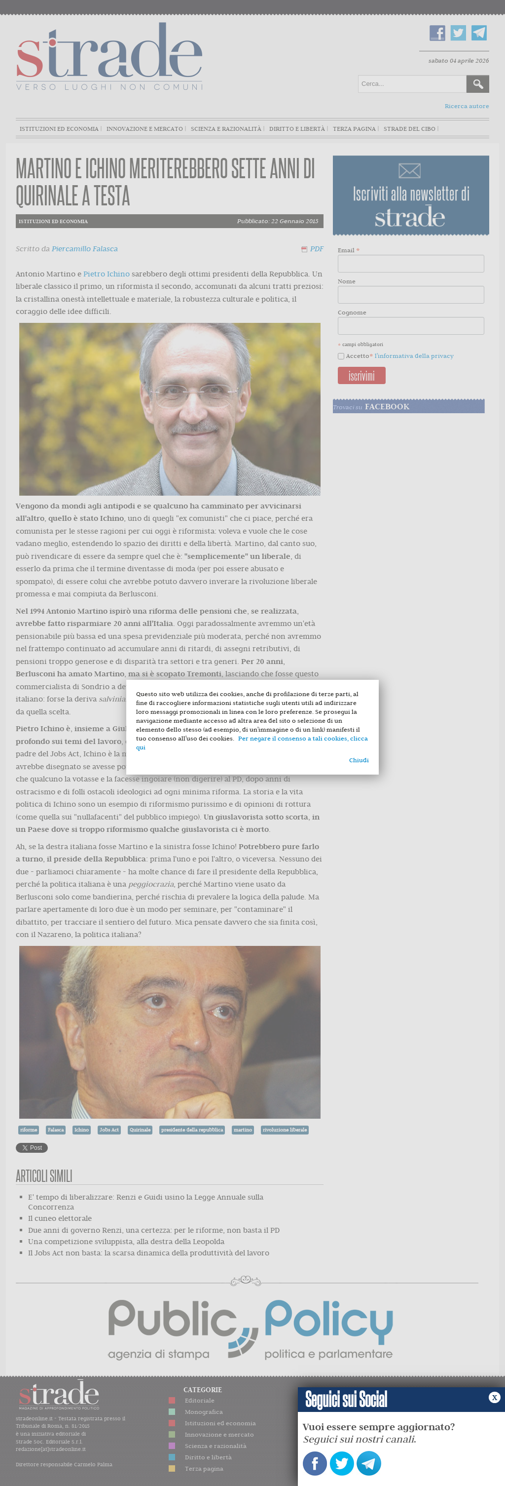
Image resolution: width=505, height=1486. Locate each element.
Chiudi (359, 760)
